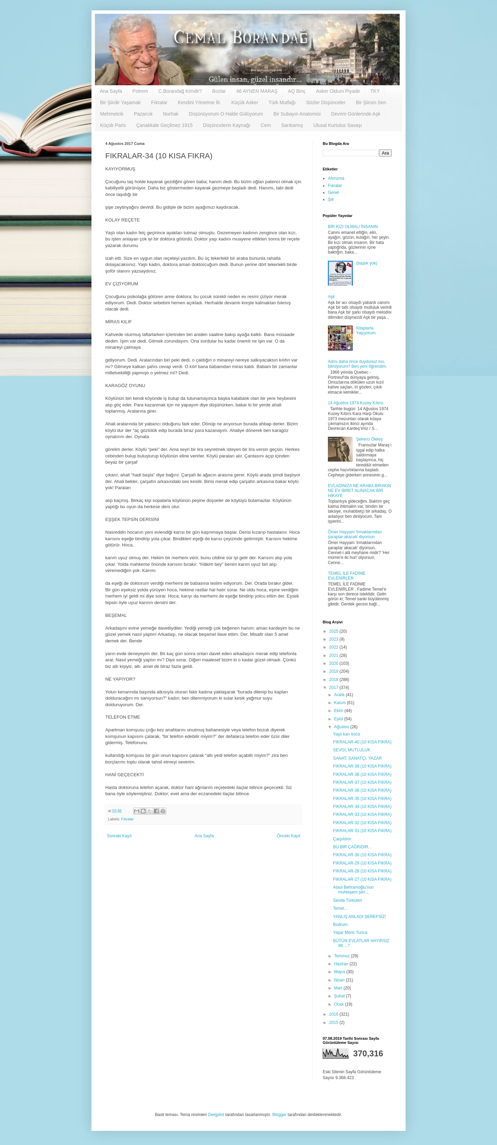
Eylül (339, 719)
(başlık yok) (366, 263)
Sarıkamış (292, 125)
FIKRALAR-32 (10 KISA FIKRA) (362, 822)
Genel (333, 192)
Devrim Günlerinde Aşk (355, 114)
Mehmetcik (112, 114)
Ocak (339, 1004)
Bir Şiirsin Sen (371, 102)
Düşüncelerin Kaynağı (226, 125)
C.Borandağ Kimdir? (180, 91)
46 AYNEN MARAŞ (256, 91)
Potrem (140, 91)
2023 (334, 639)
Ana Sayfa (111, 91)
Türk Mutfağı (282, 102)
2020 (334, 663)
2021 (334, 655)
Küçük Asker (244, 102)
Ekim (339, 710)
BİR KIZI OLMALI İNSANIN (353, 226)
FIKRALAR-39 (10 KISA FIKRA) (362, 766)
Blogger (279, 1114)
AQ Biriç (296, 91)
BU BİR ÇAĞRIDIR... (352, 847)
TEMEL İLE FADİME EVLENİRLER (347, 576)
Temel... (340, 908)
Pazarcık (143, 114)
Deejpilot (216, 1114)
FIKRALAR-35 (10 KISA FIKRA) (362, 798)
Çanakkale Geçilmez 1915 (164, 125)
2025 (334, 631)
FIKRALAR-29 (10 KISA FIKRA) (362, 863)
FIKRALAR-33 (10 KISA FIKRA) (362, 814)
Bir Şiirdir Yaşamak (120, 102)
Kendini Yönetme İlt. (199, 102)
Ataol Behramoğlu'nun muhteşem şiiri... (353, 890)
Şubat (340, 996)
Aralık (340, 694)
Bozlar (219, 91)
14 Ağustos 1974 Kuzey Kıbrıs (355, 403)
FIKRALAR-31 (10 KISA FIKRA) (362, 830)
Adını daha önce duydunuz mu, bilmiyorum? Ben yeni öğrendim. (357, 364)
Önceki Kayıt (288, 835)
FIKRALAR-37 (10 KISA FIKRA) (362, 782)
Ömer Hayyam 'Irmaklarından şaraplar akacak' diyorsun (355, 534)
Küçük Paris (113, 125)
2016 (334, 1014)
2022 (334, 647)
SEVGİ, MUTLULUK (351, 750)
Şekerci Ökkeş (369, 439)
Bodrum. (341, 924)
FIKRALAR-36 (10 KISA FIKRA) (362, 790)
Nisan (340, 980)
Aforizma (336, 178)
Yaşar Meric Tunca (350, 932)
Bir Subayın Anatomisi (297, 114)
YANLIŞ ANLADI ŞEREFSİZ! (359, 916)
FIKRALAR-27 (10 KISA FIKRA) (362, 879)
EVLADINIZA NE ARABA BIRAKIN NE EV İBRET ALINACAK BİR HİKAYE (359, 490)
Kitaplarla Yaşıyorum (366, 330)
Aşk (331, 296)
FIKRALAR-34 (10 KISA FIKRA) (362, 806)
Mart (338, 988)
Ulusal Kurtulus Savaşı (337, 125)
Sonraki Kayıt (119, 835)
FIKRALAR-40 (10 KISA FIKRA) (362, 742)
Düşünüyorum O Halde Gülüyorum (226, 114)
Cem (266, 125)
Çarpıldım (342, 839)
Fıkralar (159, 102)
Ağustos (342, 726)
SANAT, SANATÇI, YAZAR (357, 758)
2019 (334, 671)
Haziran (342, 963)
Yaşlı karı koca (346, 734)
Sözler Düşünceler (325, 102)
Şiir (331, 199)
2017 (334, 687)
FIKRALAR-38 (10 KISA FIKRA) (362, 774)
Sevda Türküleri (347, 900)
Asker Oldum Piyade (338, 91)
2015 (334, 1022)
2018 (334, 679)
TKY (375, 91)
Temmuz (342, 956)
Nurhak (170, 114)
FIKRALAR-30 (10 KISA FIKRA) (362, 854)
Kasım (340, 702)
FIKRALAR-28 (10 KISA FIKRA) (362, 871)
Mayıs (340, 971)
